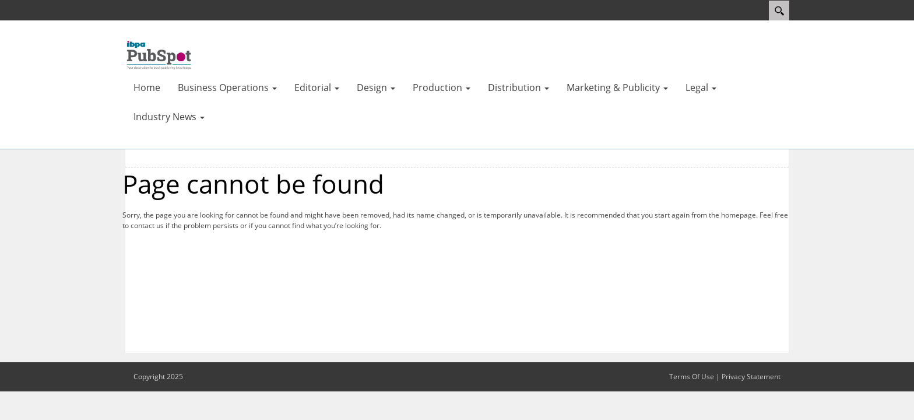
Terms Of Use (691, 377)
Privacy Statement (751, 377)
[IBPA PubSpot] (160, 54)
